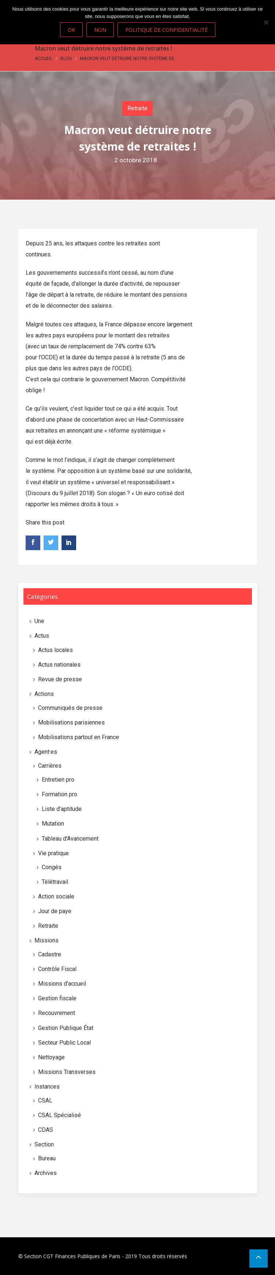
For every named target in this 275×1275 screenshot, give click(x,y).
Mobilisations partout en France (78, 737)
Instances (47, 1086)
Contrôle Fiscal (57, 968)
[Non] (266, 22)
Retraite (137, 108)
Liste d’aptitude (62, 808)
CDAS (45, 1129)
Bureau (47, 1158)
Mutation (53, 823)
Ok (71, 29)
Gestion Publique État (65, 1027)
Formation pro (59, 794)
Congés (52, 867)
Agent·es (45, 751)
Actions (44, 693)
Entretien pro (58, 779)
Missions (46, 940)
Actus (41, 635)
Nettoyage (51, 1057)
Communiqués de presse (70, 707)
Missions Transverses (67, 1071)
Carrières (50, 765)
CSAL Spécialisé (59, 1115)
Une (39, 621)
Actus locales (55, 649)
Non (100, 29)
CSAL (45, 1100)
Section (44, 1144)
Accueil (43, 58)
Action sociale (56, 896)
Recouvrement (56, 1012)
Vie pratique (53, 853)
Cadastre (49, 954)
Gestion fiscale (57, 998)
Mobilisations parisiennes (71, 722)
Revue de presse (60, 679)
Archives (45, 1173)
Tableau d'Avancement (70, 838)
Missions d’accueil (62, 983)
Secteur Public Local (64, 1042)
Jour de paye (54, 911)
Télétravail (55, 881)
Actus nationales (59, 664)
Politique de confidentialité (166, 29)
